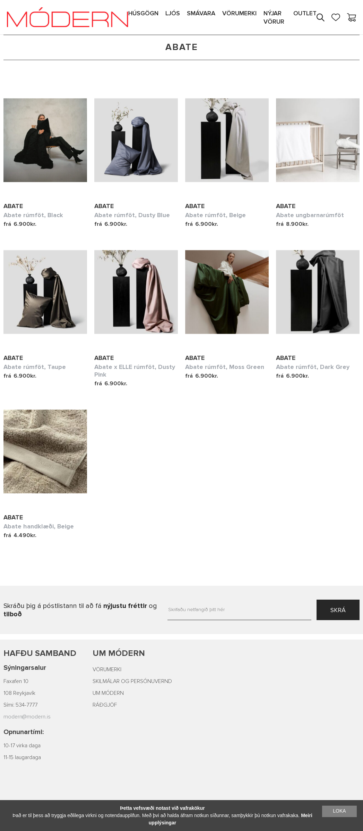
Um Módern (119, 653)
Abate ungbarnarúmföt (310, 215)
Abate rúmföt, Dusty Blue (132, 215)
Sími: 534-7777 (20, 705)
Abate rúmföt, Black (33, 215)
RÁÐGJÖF (105, 705)
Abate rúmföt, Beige (215, 215)
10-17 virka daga (22, 745)
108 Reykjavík (19, 693)
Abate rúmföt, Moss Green (224, 367)
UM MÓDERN (108, 693)
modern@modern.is (27, 716)
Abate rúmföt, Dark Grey (312, 367)
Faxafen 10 (15, 681)
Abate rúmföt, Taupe (34, 367)
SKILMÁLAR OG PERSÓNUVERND (132, 681)
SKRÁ (338, 610)
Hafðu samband (39, 653)
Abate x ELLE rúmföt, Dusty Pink (134, 370)
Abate (13, 206)
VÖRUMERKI (107, 669)
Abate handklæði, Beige (38, 526)
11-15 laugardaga (22, 757)
